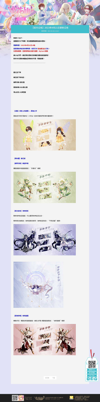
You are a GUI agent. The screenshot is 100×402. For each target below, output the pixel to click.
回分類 (47, 378)
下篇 (53, 378)
